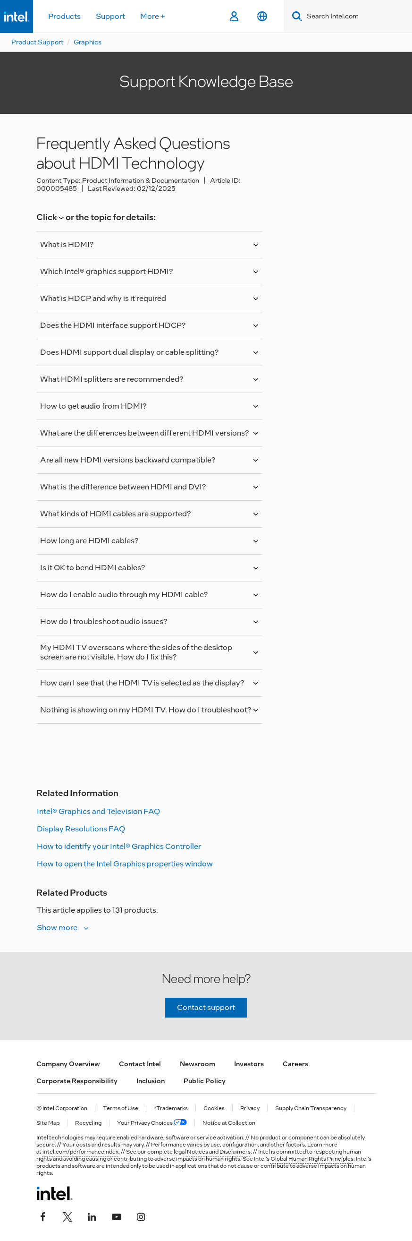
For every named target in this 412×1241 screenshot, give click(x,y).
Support (110, 16)
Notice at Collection (228, 1123)
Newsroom (197, 1064)
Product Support (37, 42)
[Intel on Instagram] (141, 1216)
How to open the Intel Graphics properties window (125, 864)
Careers (295, 1064)
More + (152, 16)
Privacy (250, 1108)
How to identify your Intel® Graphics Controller (119, 846)
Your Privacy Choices (152, 1123)
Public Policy (205, 1081)
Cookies (214, 1108)
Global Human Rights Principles (311, 1159)
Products (64, 16)
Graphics (87, 42)
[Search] (295, 16)
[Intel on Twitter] (67, 1216)
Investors (249, 1064)
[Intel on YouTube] (116, 1216)
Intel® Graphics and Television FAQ (98, 811)
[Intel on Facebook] (43, 1216)
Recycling (88, 1123)
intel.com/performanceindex (80, 1151)
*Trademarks (171, 1108)
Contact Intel (140, 1064)
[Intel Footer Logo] (54, 1193)
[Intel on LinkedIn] (92, 1216)
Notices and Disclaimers (219, 1151)
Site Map (47, 1123)
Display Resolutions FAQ (81, 829)
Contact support (206, 1007)
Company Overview (68, 1064)
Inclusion (150, 1081)
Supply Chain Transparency (310, 1108)
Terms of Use (120, 1108)
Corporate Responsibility (77, 1081)
